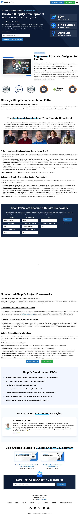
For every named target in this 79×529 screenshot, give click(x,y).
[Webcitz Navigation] (77, 2)
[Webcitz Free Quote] (69, 2)
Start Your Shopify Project (12, 40)
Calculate (67, 219)
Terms (66, 502)
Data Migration (30, 217)
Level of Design (30, 229)
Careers (24, 502)
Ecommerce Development (14, 10)
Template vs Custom (30, 223)
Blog (39, 502)
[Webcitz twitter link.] (39, 508)
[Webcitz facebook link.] (31, 508)
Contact (32, 502)
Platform (11, 217)
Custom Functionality (49, 223)
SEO (49, 217)
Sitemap (46, 502)
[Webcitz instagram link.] (35, 508)
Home (4, 10)
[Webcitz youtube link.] (48, 508)
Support (9, 502)
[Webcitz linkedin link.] (44, 508)
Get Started (61, 484)
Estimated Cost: (67, 223)
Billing (16, 502)
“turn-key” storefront (28, 314)
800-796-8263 (33, 361)
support (24, 358)
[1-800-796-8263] (57, 2)
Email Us (48, 361)
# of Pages (11, 223)
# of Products (11, 229)
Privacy (54, 502)
